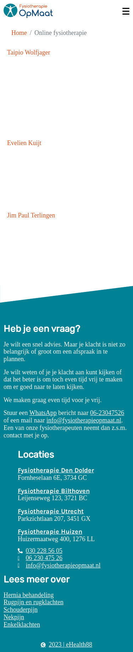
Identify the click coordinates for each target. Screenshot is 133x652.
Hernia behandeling (29, 595)
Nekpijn (14, 617)
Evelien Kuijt (24, 143)
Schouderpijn (21, 609)
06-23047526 (107, 412)
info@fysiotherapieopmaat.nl (83, 420)
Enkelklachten (22, 624)
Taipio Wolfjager (28, 52)
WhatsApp (43, 412)
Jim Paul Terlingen (31, 215)
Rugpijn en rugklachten (33, 602)
